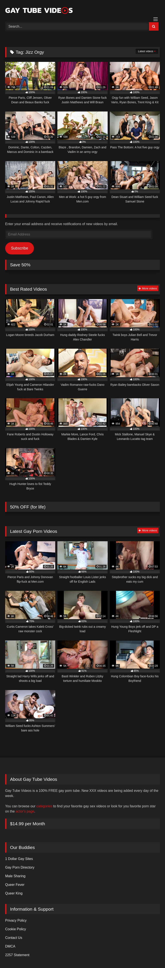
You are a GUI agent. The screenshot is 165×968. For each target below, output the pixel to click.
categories (44, 806)
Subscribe (19, 248)
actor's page (25, 811)
